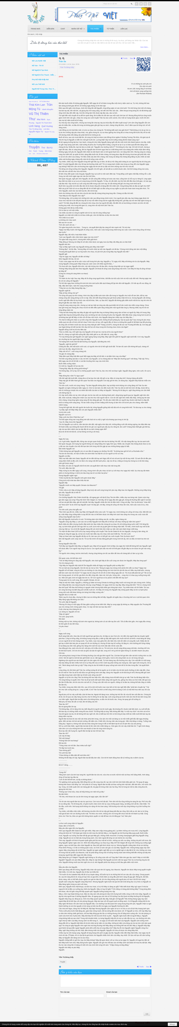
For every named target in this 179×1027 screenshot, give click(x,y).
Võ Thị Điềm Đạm (44, 101)
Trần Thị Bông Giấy (35, 129)
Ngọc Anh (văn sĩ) (33, 101)
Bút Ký (50, 148)
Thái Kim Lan (37, 104)
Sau (131, 58)
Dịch (34, 153)
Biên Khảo (48, 151)
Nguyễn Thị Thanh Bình (44, 123)
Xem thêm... (144, 47)
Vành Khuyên (47, 109)
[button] (77, 28)
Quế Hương (47, 126)
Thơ (43, 147)
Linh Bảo (46, 129)
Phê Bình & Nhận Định (42, 153)
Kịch (30, 153)
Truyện (34, 147)
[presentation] (79, 1005)
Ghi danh (30, 34)
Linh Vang (34, 126)
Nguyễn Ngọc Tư (36, 131)
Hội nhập (39, 34)
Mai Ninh (41, 119)
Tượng (41, 151)
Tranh (35, 151)
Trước (125, 58)
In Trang (60, 966)
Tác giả (33, 96)
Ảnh (30, 151)
